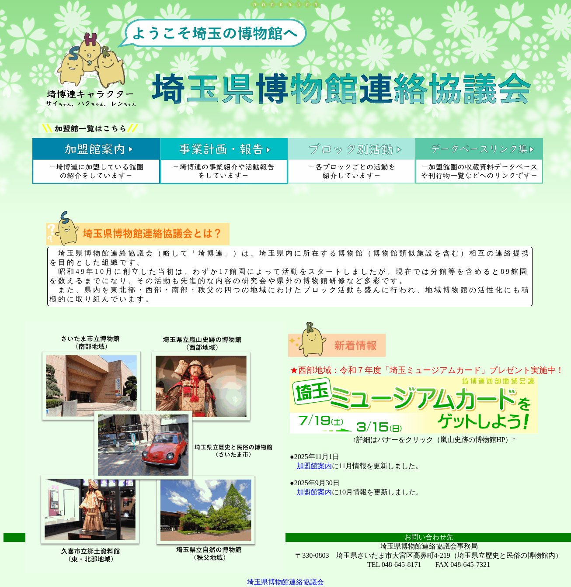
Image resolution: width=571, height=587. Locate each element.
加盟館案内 (314, 466)
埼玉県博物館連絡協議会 (285, 582)
